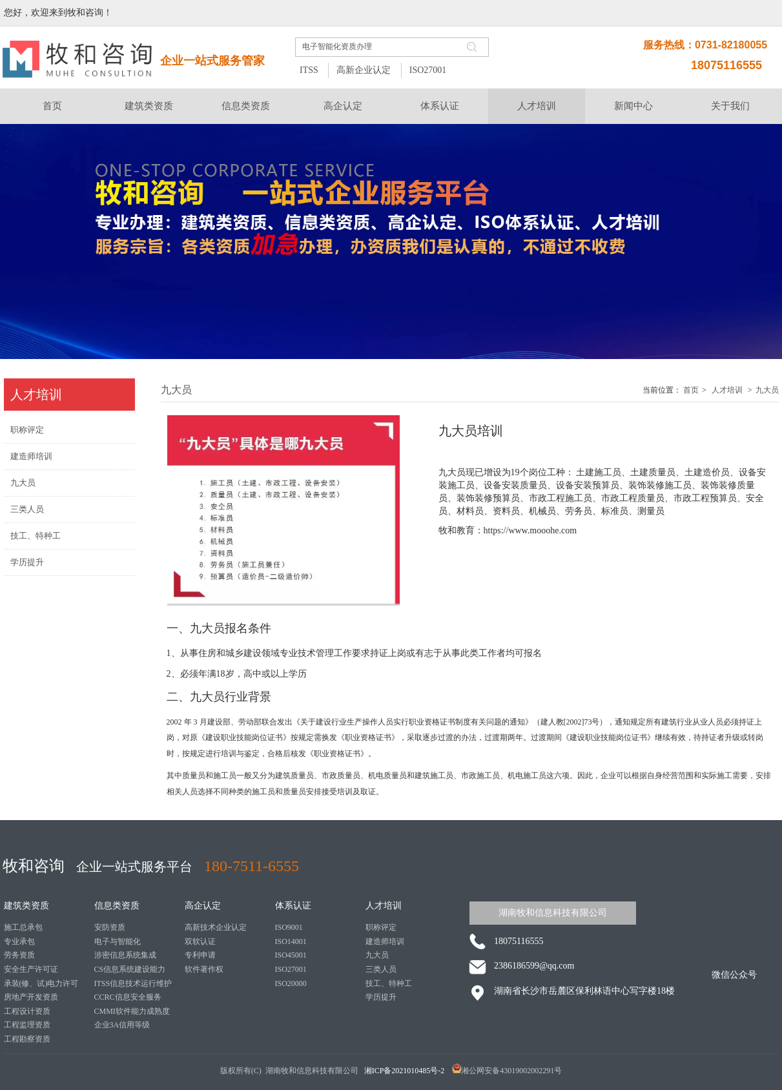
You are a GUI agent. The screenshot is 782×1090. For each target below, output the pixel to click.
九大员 (767, 390)
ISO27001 (428, 70)
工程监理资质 (27, 1024)
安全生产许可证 (31, 969)
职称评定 (380, 927)
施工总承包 (23, 927)
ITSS (309, 70)
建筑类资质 (26, 905)
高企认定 (203, 905)
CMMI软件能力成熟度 (132, 1011)
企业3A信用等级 (122, 1024)
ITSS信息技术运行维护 (133, 983)
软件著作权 (204, 969)
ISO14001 (291, 941)
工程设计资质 (27, 1011)
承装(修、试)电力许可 (41, 983)
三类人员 (380, 969)
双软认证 (200, 941)
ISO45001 (291, 955)
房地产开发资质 (31, 997)
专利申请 (200, 955)
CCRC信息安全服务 (127, 997)
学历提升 (380, 997)
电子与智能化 (117, 941)
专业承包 (19, 941)
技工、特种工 (388, 983)
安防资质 (109, 927)
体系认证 (293, 905)
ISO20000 (291, 983)
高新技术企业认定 (216, 927)
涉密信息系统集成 (125, 955)
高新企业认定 (363, 70)
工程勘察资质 (27, 1039)
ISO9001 (289, 927)
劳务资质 (19, 955)
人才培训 (727, 390)
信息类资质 (116, 905)
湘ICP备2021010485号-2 (405, 1070)
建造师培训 (384, 941)
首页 (691, 390)
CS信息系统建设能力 (130, 969)
